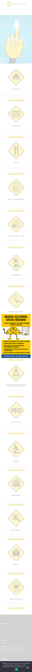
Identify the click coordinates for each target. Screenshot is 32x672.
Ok (16, 669)
